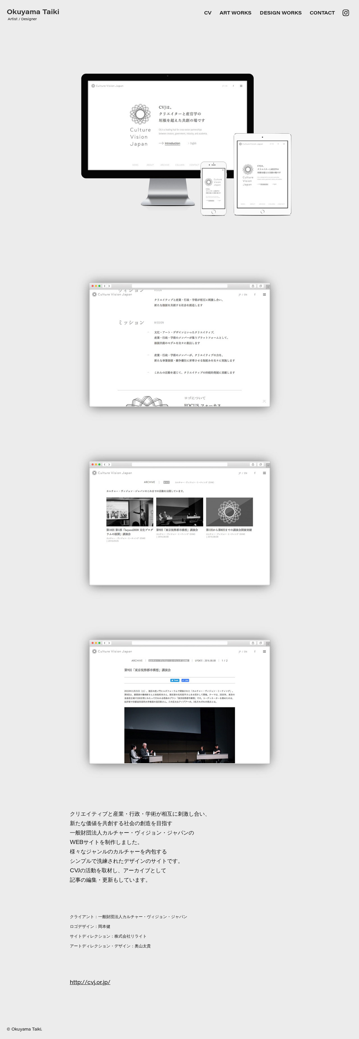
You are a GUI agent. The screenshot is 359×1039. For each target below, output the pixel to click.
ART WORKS (235, 12)
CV (208, 12)
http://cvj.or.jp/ (90, 981)
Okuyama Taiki (33, 11)
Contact (322, 12)
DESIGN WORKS (281, 12)
